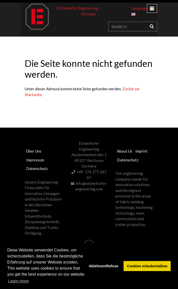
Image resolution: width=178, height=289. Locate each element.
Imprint (141, 151)
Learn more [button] (18, 281)
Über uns (33, 151)
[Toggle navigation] (152, 8)
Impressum (35, 160)
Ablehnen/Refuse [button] (103, 266)
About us (124, 151)
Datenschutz (37, 168)
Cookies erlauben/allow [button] (147, 266)
